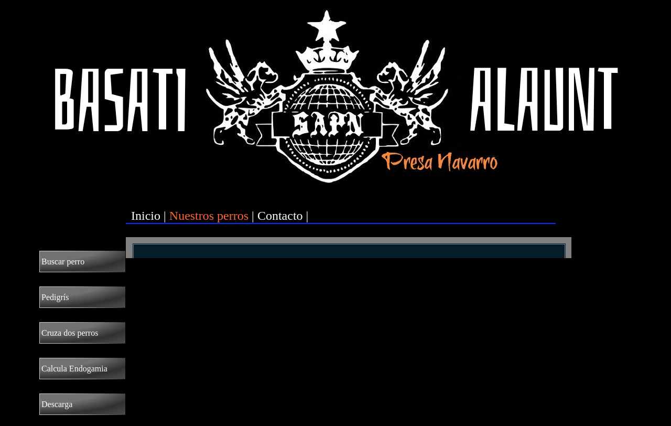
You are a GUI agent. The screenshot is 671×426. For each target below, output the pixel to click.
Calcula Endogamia (74, 368)
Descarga (56, 404)
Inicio (145, 215)
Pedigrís (55, 297)
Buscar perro (62, 261)
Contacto (280, 215)
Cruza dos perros (69, 332)
